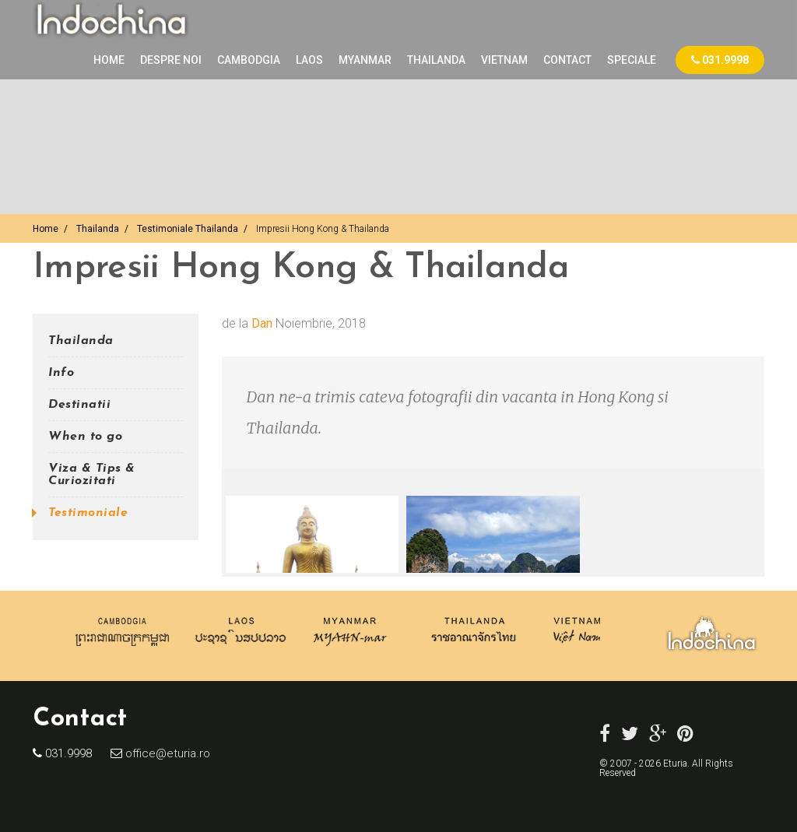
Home (109, 60)
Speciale (631, 60)
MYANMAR (365, 60)
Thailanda (97, 228)
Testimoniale (88, 513)
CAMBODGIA (248, 60)
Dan (261, 323)
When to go (85, 436)
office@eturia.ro (166, 753)
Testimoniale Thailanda (187, 228)
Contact (567, 60)
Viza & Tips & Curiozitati (91, 474)
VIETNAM (504, 60)
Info (61, 373)
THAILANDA (436, 60)
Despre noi (171, 60)
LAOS (309, 60)
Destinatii (79, 404)
